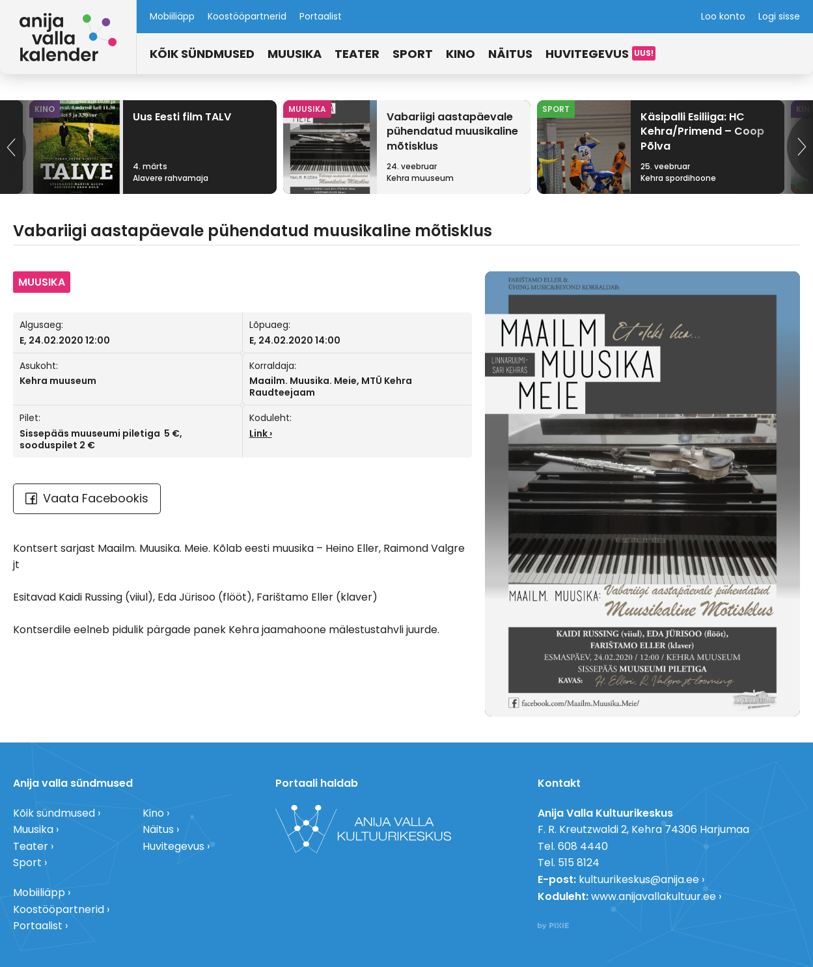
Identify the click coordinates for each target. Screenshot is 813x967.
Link (258, 433)
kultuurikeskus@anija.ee (639, 879)
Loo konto (723, 16)
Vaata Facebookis (86, 498)
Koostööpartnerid (247, 16)
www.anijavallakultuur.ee (653, 896)
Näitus (510, 54)
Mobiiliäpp (172, 16)
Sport (413, 54)
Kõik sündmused (202, 54)
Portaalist (320, 16)
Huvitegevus (587, 54)
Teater (357, 54)
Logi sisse (779, 16)
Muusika (295, 54)
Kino (460, 54)
